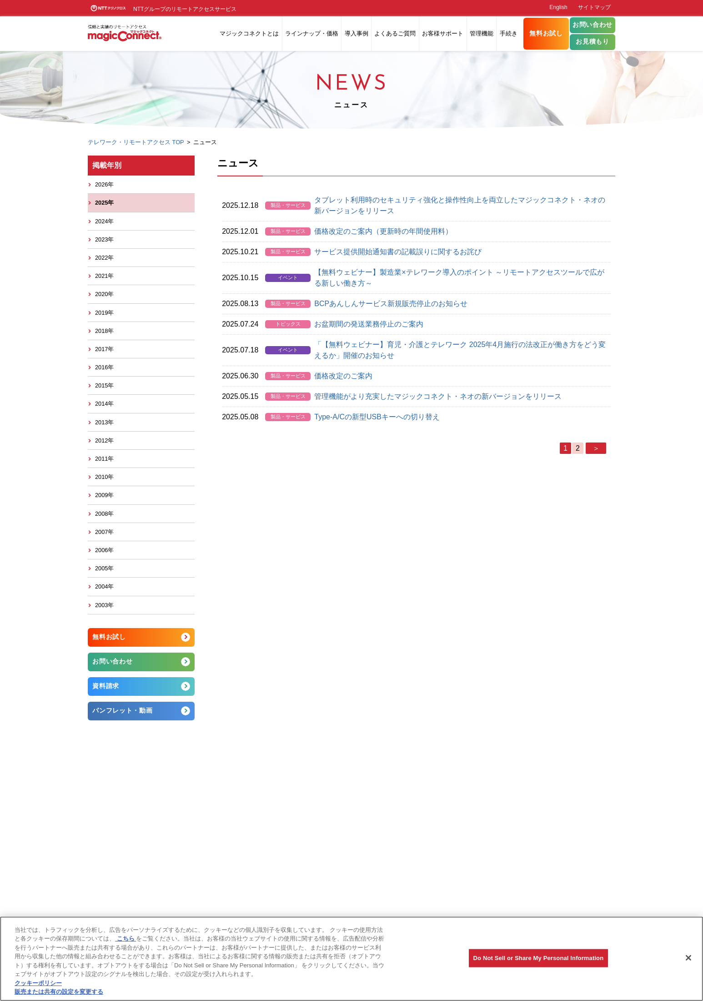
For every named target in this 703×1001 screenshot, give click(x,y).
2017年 (104, 349)
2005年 (104, 568)
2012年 (104, 440)
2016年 (104, 367)
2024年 (104, 221)
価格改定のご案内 (343, 376)
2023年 (104, 239)
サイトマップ (594, 7)
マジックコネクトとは (249, 33)
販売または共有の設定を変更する (59, 991)
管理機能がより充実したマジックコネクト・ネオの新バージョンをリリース (438, 396)
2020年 (104, 294)
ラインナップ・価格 (311, 33)
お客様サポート (442, 33)
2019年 (104, 312)
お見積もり (592, 41)
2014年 (104, 403)
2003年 (104, 605)
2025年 (104, 202)
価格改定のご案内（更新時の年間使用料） (383, 231)
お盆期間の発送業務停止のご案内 (368, 324)
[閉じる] (688, 958)
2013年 (104, 422)
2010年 (104, 476)
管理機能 (481, 33)
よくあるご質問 (395, 33)
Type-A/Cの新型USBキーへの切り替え (377, 417)
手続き (508, 33)
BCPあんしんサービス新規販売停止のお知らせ (390, 303)
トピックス (288, 324)
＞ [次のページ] (596, 448)
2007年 (104, 531)
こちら (125, 938)
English (558, 7)
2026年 (104, 184)
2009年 (104, 495)
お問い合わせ (592, 24)
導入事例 (356, 33)
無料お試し (545, 33)
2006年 (104, 550)
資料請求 (105, 685)
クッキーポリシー (38, 983)
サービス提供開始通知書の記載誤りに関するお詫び (398, 252)
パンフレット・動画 (122, 710)
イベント (288, 277)
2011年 (104, 458)
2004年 (104, 586)
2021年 (104, 275)
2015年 (104, 385)
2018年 (104, 330)
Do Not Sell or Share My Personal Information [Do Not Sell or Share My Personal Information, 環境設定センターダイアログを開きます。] (538, 958)
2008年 (104, 513)
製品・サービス (288, 205)
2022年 (104, 257)
